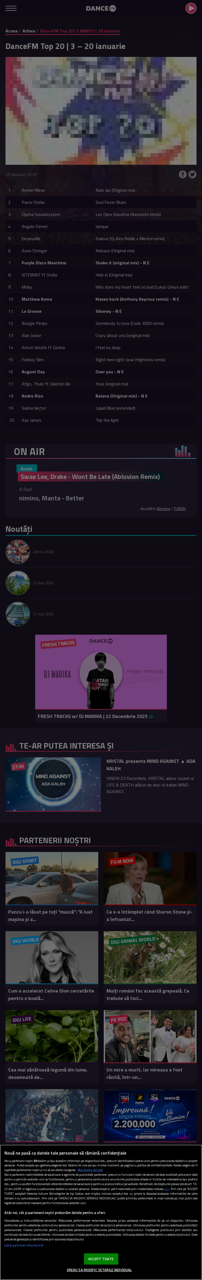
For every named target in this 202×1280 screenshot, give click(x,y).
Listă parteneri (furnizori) (23, 1245)
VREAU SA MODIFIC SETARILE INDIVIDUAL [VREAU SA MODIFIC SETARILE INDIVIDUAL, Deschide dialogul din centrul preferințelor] (99, 1270)
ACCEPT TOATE (101, 1259)
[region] (101, 1212)
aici (166, 1188)
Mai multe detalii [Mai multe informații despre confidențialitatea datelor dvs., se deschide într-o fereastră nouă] (90, 1169)
